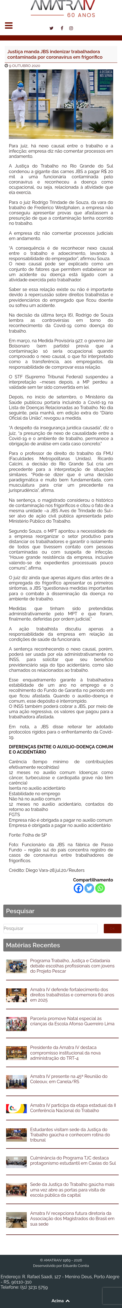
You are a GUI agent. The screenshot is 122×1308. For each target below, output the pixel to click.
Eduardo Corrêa (76, 1266)
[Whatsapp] (100, 888)
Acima (61, 1300)
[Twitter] (89, 888)
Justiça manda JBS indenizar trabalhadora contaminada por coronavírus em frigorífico (55, 54)
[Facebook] (78, 888)
